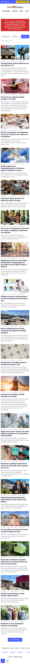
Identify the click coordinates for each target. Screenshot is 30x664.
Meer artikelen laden (15, 639)
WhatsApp (5, 652)
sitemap (27, 648)
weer (21, 11)
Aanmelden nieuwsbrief (22, 1)
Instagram (20, 652)
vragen (12, 648)
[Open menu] (2, 1)
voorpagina (6, 11)
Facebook (12, 652)
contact (17, 648)
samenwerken (5, 648)
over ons (22, 648)
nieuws (15, 11)
